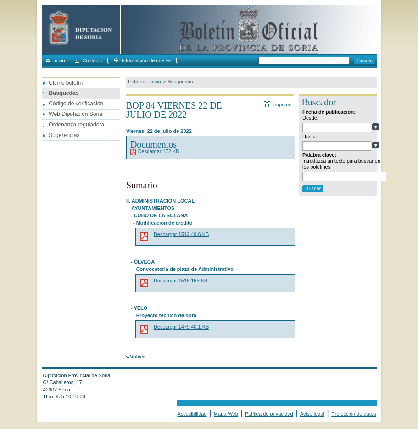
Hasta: (309, 136)
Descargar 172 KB (158, 151)
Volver (137, 356)
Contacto (92, 60)
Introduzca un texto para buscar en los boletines (341, 164)
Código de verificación (76, 103)
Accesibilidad (191, 414)
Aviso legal (312, 414)
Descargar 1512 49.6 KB (181, 234)
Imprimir (282, 104)
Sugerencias (64, 135)
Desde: (310, 118)
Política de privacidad (269, 414)
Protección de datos (353, 414)
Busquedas (63, 93)
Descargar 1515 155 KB (180, 280)
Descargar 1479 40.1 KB (181, 327)
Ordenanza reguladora (76, 124)
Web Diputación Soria (75, 114)
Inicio (59, 60)
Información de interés (147, 60)
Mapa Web (226, 414)
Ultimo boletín (66, 83)
